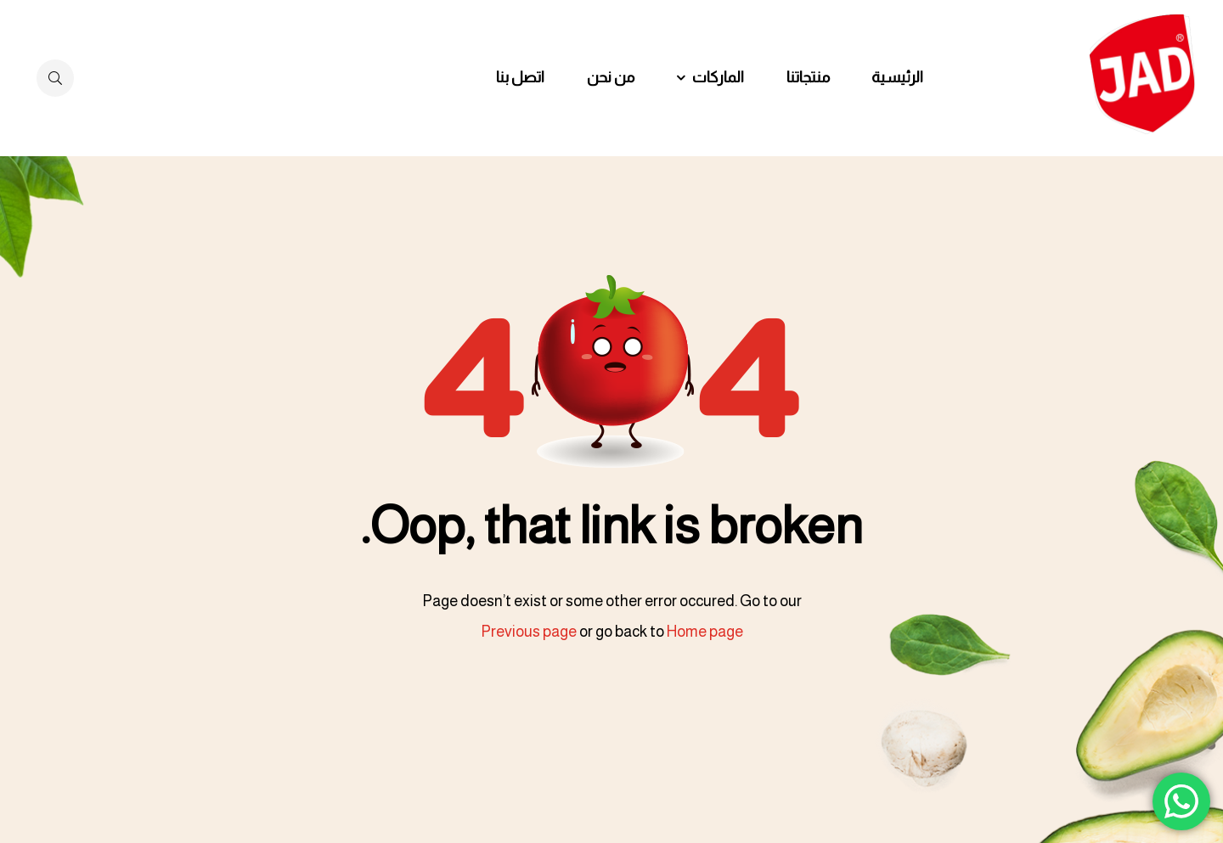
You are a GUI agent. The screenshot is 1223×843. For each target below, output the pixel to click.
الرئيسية (897, 77)
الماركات (718, 77)
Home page (705, 631)
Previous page (529, 631)
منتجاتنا (808, 77)
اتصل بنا (520, 77)
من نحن (610, 77)
